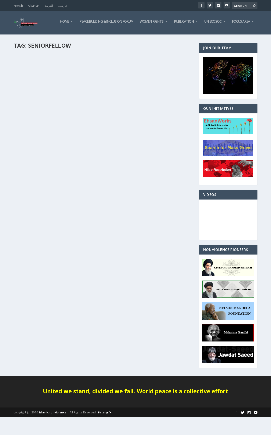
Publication (141, 39)
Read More (28, 161)
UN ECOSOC (169, 39)
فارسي (62, 6)
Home (21, 39)
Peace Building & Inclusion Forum (63, 39)
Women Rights (108, 39)
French (18, 6)
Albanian (34, 6)
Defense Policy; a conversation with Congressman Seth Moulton (54, 130)
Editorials (23, 139)
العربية (49, 6)
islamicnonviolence (52, 430)
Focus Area (198, 39)
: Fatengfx (104, 430)
